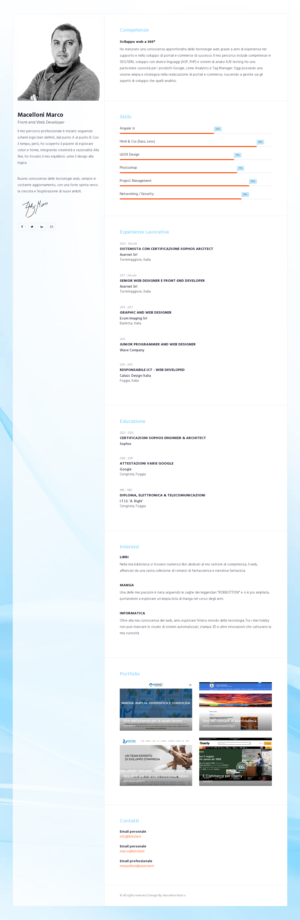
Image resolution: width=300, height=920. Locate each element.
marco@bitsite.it (132, 851)
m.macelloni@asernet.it (137, 866)
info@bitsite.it (130, 836)
